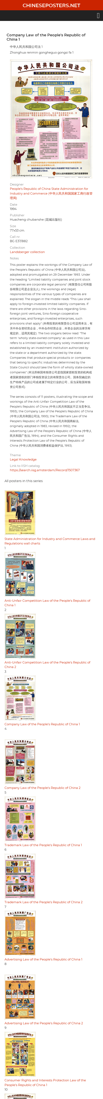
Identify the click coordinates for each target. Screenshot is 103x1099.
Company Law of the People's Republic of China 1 (42, 724)
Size (13, 226)
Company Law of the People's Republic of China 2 (43, 788)
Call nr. (15, 236)
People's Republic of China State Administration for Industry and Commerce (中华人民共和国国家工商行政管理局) (51, 193)
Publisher (17, 215)
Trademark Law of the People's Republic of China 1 (43, 845)
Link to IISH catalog (25, 466)
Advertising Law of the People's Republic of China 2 (44, 1023)
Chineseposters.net (51, 5)
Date (13, 204)
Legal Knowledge (23, 459)
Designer (17, 184)
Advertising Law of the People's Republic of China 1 (43, 959)
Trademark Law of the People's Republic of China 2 (44, 902)
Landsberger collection (27, 252)
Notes (14, 258)
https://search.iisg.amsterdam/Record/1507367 (45, 470)
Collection (17, 247)
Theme (15, 455)
